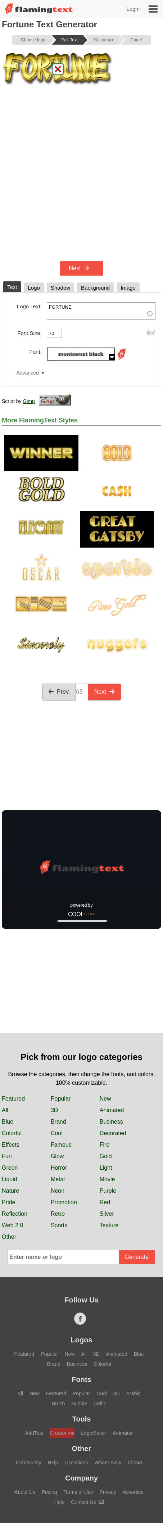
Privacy (108, 1492)
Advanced (27, 373)
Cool (57, 1133)
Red (105, 1202)
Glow (57, 1156)
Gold (106, 1156)
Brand (58, 1122)
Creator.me (62, 1433)
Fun (7, 1156)
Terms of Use (78, 1492)
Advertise (132, 1492)
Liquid (9, 1179)
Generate (136, 1257)
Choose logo (33, 39)
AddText (34, 1433)
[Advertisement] (81, 173)
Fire (105, 1145)
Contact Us (87, 1502)
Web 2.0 (12, 1225)
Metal (58, 1179)
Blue (7, 1122)
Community (28, 1462)
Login (133, 9)
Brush (58, 1403)
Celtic (100, 1403)
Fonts (81, 1379)
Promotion (64, 1202)
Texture (109, 1225)
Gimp (29, 401)
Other (9, 1237)
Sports (59, 1225)
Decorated (113, 1133)
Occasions (76, 1462)
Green (10, 1168)
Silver (107, 1214)
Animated (112, 1110)
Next (79, 268)
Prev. (59, 692)
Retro (58, 1214)
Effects (10, 1145)
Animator (123, 1433)
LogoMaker (93, 1433)
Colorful (12, 1133)
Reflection (14, 1214)
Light (106, 1168)
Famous (61, 1145)
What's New (108, 1462)
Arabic (133, 1393)
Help (53, 1462)
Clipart (135, 1462)
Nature (10, 1191)
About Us (24, 1492)
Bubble (79, 1403)
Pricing (49, 1492)
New (105, 1099)
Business (111, 1122)
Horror (59, 1168)
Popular (61, 1099)
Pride (8, 1202)
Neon (57, 1191)
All (5, 1110)
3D (54, 1110)
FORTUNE (101, 311)
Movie (107, 1179)
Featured (13, 1099)
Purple (108, 1191)
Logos (81, 1340)
